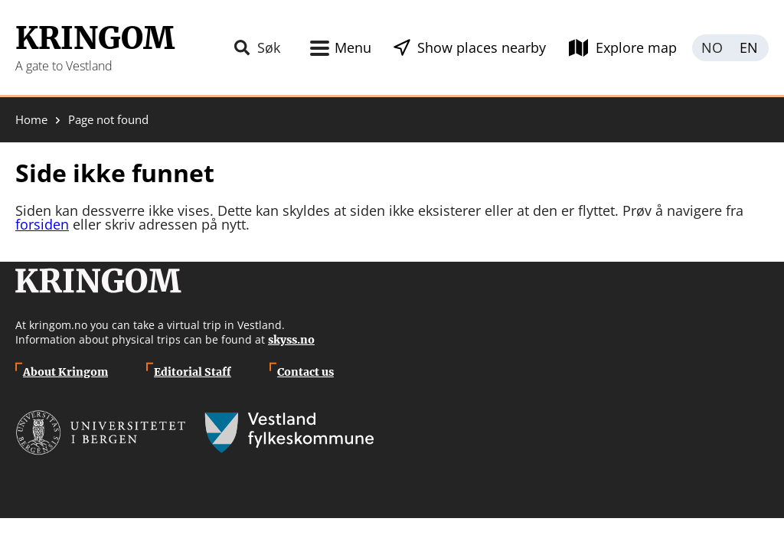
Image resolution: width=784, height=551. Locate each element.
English (749, 47)
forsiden (42, 224)
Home (31, 120)
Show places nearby (481, 47)
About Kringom (65, 372)
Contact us (305, 372)
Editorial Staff (192, 372)
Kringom (95, 38)
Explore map (636, 47)
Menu (353, 47)
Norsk (711, 47)
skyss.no (291, 340)
